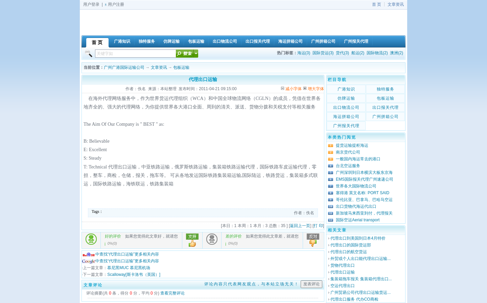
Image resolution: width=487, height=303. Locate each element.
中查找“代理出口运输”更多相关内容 (120, 254)
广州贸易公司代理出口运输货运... (360, 292)
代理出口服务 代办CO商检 (354, 299)
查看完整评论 (172, 293)
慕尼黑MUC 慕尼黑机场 (128, 267)
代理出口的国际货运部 (350, 245)
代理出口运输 (342, 272)
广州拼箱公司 (385, 116)
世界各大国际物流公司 (356, 186)
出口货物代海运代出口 (356, 206)
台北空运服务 (348, 165)
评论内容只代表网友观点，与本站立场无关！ (251, 284)
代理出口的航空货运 (348, 251)
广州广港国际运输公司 (124, 67)
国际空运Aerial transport (357, 220)
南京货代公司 (348, 152)
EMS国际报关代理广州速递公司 (364, 179)
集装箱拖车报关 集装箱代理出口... (361, 279)
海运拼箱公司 (346, 116)
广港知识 (346, 89)
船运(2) (358, 52)
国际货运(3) (323, 52)
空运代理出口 (342, 285)
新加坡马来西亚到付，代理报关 (364, 213)
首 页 (376, 4)
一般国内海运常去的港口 (358, 159)
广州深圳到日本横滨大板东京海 (364, 172)
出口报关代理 (385, 107)
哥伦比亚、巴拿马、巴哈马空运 (364, 199)
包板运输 (181, 67)
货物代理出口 (342, 265)
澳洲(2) (396, 52)
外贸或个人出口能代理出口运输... (360, 258)
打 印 (318, 225)
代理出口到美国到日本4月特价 (358, 238)
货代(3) (342, 52)
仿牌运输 (346, 98)
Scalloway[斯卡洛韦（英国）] (133, 274)
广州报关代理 (346, 125)
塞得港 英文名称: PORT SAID (362, 192)
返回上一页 (300, 225)
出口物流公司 (346, 107)
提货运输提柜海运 (352, 145)
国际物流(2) (377, 52)
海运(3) (303, 52)
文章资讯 (396, 4)
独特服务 (385, 89)
